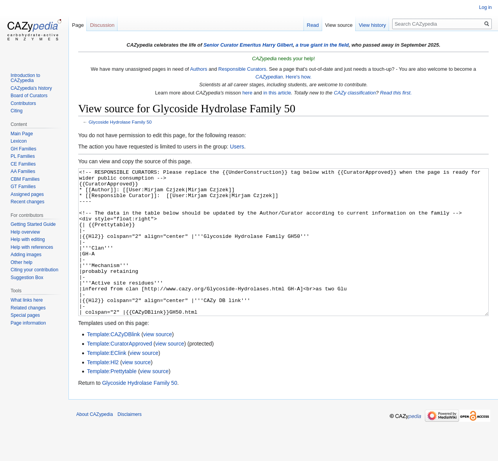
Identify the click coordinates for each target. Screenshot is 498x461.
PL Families (23, 156)
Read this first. (396, 93)
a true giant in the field (322, 45)
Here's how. (298, 77)
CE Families (23, 164)
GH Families (23, 149)
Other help (21, 262)
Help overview (25, 232)
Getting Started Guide (33, 224)
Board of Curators (29, 95)
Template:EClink (106, 382)
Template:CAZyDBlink (113, 363)
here (247, 93)
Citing (17, 111)
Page (78, 25)
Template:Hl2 (103, 391)
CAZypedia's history (31, 88)
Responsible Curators (242, 69)
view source (157, 363)
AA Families (23, 171)
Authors (198, 69)
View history (372, 25)
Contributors (23, 103)
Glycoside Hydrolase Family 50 (120, 121)
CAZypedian (268, 77)
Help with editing (28, 239)
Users (237, 146)
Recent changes (27, 201)
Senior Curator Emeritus (232, 45)
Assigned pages (27, 194)
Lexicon (18, 141)
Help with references (32, 247)
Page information (28, 323)
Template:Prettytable (112, 400)
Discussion (102, 25)
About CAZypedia (94, 443)
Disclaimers (129, 443)
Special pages (25, 315)
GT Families (23, 186)
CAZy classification (355, 93)
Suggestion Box (27, 277)
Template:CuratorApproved (119, 373)
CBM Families (25, 179)
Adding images (26, 254)
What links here (27, 300)
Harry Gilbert (277, 45)
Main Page (22, 133)
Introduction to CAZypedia (25, 78)
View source (339, 25)
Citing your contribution (34, 269)
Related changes (28, 308)
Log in (485, 7)
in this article (277, 93)
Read (313, 25)
